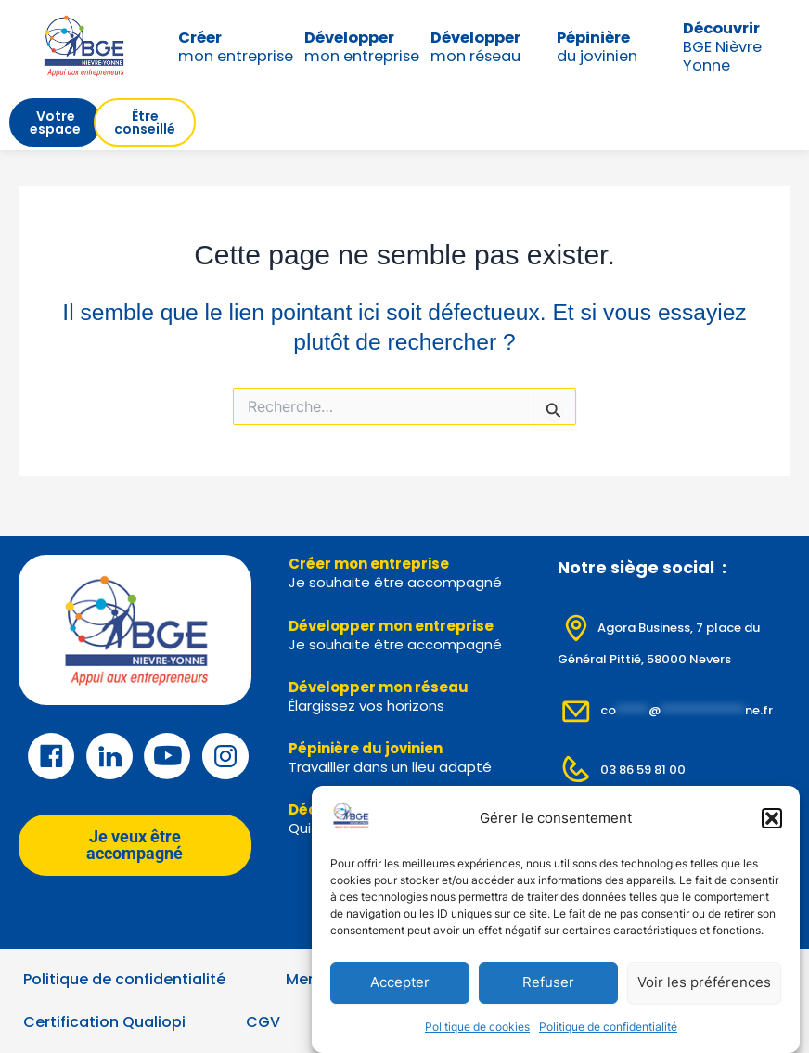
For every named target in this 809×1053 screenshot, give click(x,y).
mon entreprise (235, 47)
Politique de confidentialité (608, 1027)
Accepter (400, 983)
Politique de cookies (477, 1027)
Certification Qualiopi (104, 1022)
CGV (263, 1022)
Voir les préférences (704, 983)
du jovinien (597, 47)
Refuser (548, 983)
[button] (772, 818)
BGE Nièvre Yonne (722, 47)
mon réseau (475, 47)
